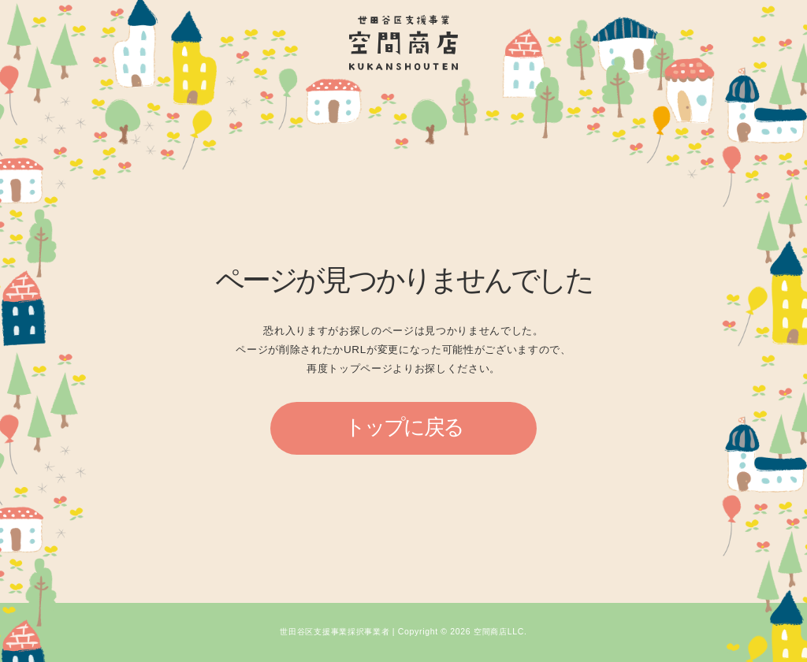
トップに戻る (403, 427)
